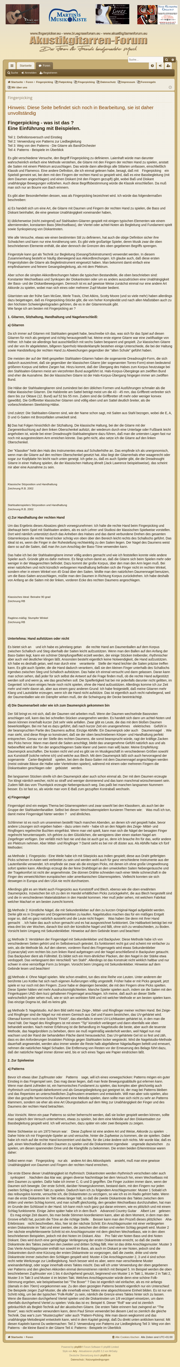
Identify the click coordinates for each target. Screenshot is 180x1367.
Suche (14, 72)
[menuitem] (152, 65)
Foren (46, 65)
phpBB (77, 1347)
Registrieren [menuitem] (169, 66)
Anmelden (31, 72)
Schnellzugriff (12, 66)
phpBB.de (105, 1355)
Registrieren (50, 72)
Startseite (26, 65)
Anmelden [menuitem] (161, 66)
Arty (75, 1351)
